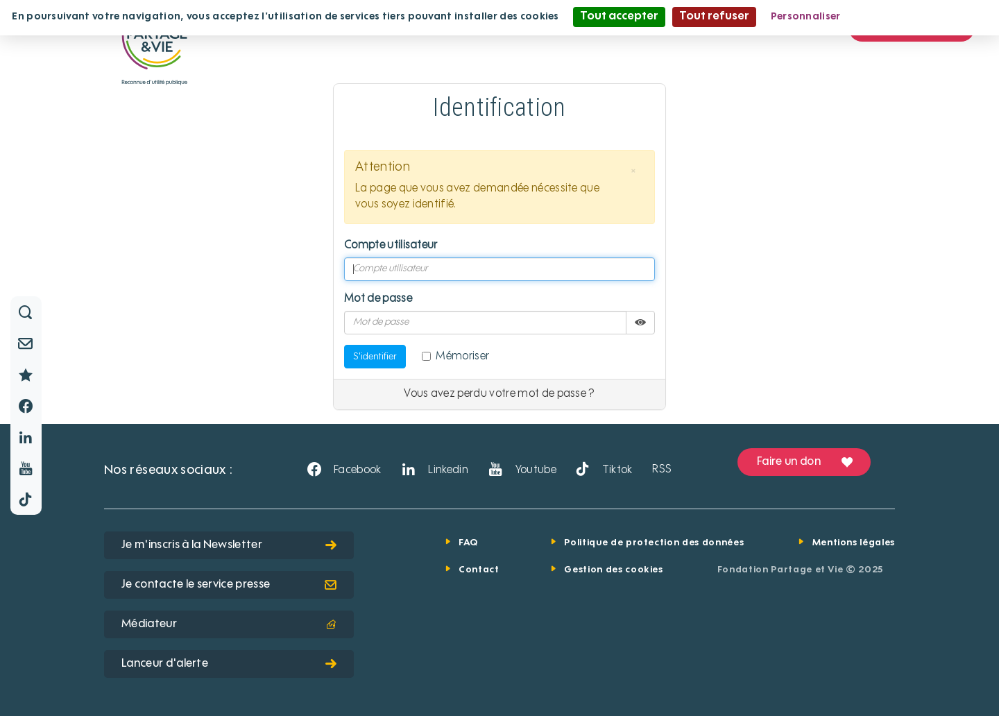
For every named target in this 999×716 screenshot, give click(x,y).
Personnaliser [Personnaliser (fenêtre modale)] (806, 17)
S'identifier (375, 356)
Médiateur (228, 624)
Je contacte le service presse (228, 584)
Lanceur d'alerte (228, 664)
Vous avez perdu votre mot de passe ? (499, 394)
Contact (479, 569)
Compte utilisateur (391, 245)
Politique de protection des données (654, 542)
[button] (633, 171)
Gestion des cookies (613, 569)
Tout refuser (714, 16)
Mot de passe (378, 299)
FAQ (468, 542)
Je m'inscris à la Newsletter (228, 545)
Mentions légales (853, 542)
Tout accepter (619, 16)
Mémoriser (455, 356)
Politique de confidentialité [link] (922, 17)
